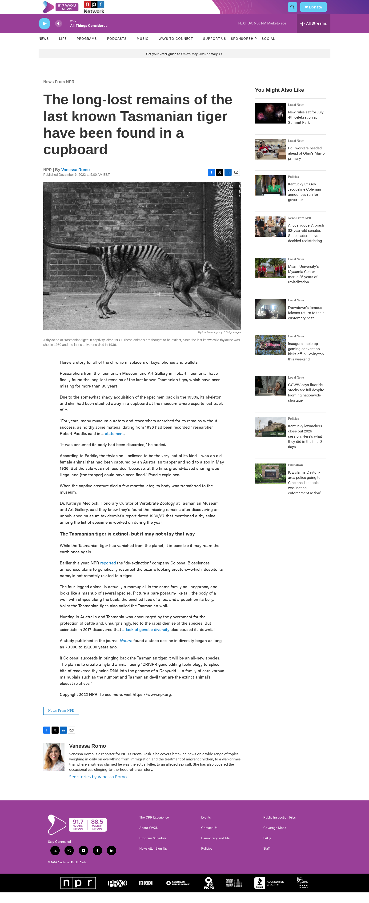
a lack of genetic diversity (145, 640)
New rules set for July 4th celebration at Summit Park (306, 128)
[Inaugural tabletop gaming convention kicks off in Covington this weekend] (270, 355)
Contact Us (209, 838)
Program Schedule (152, 849)
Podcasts (117, 49)
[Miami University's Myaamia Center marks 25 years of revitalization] (270, 278)
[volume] (59, 34)
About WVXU (148, 838)
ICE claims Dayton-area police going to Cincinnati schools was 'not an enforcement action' (304, 493)
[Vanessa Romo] (53, 768)
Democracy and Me (215, 849)
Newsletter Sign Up (153, 859)
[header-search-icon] (294, 12)
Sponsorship (244, 49)
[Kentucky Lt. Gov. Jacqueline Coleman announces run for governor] (270, 196)
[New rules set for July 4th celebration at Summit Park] (270, 124)
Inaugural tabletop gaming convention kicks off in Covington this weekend (306, 361)
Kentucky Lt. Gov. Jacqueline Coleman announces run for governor (304, 202)
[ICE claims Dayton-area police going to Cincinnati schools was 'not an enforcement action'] (270, 484)
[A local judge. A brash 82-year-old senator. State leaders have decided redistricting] (270, 237)
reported (108, 573)
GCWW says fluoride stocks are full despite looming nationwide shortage (306, 402)
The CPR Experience (154, 828)
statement (114, 444)
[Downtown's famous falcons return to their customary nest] (270, 319)
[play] (44, 34)
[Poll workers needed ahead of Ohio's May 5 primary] (270, 160)
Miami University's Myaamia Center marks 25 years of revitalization (303, 284)
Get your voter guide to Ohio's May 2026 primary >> (184, 64)
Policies (206, 859)
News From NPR (58, 92)
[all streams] (313, 34)
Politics (293, 187)
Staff (266, 859)
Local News (296, 115)
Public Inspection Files (279, 828)
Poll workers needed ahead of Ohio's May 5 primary (306, 164)
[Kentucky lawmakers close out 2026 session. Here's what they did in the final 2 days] (270, 438)
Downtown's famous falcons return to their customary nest (306, 323)
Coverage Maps (274, 838)
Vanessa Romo (75, 180)
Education (295, 476)
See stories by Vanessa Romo (98, 787)
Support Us (214, 49)
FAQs (267, 849)
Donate (318, 12)
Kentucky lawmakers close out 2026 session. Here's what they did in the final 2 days (305, 447)
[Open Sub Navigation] (52, 49)
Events (206, 828)
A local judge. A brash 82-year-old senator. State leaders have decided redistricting (306, 243)
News (44, 49)
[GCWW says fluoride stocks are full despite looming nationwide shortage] (270, 397)
